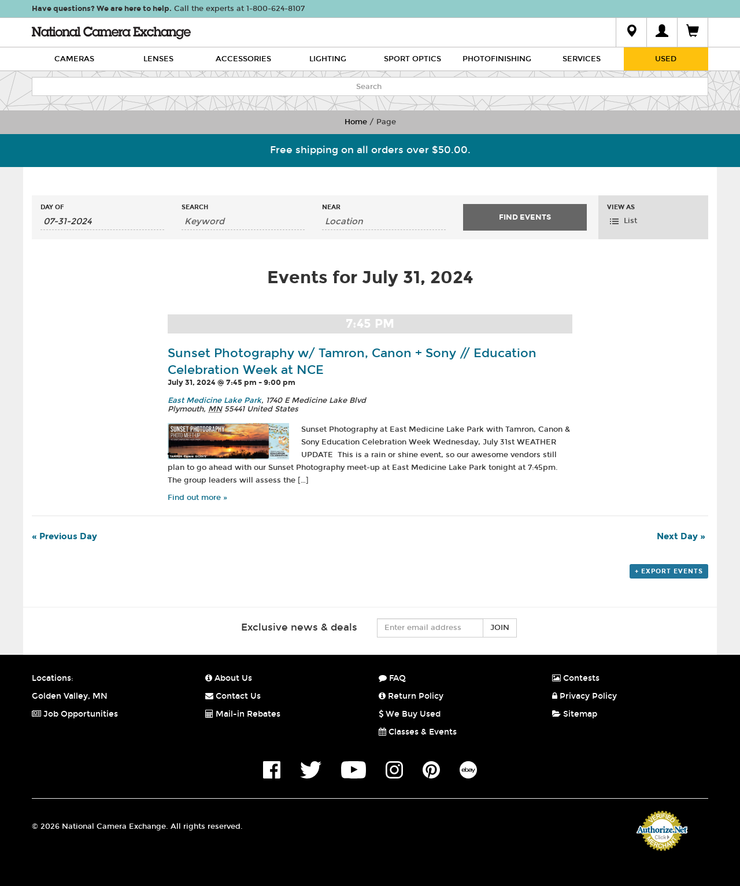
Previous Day (64, 536)
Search (195, 207)
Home (356, 122)
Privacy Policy (584, 696)
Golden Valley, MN (70, 696)
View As (621, 207)
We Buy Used (410, 714)
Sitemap (574, 714)
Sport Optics (412, 59)
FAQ (392, 678)
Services (582, 59)
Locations (51, 678)
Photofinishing (496, 59)
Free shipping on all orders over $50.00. (370, 150)
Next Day (681, 536)
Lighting (327, 59)
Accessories (243, 59)
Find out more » (197, 497)
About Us (228, 678)
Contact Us (233, 696)
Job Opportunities (75, 714)
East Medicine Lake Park (214, 400)
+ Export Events (669, 571)
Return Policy (411, 696)
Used (665, 59)
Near (331, 207)
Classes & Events (418, 732)
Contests (576, 678)
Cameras (74, 59)
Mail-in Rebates (242, 714)
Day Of (52, 207)
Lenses (158, 59)
